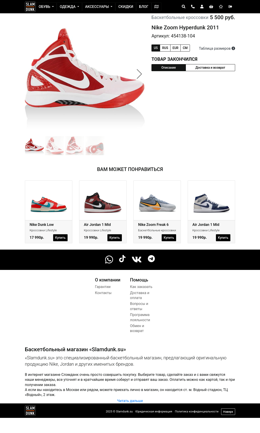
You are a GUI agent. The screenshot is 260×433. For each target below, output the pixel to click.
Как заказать (141, 287)
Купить (60, 237)
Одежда (68, 7)
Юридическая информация (153, 411)
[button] (139, 74)
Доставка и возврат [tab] (210, 67)
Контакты (103, 293)
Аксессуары (97, 7)
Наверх (228, 411)
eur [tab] (175, 48)
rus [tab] (165, 48)
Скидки (125, 7)
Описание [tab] (168, 67)
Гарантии (103, 287)
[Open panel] (183, 6)
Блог (143, 7)
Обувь (45, 7)
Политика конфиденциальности (196, 411)
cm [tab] (185, 48)
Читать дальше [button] (130, 401)
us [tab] (156, 48)
